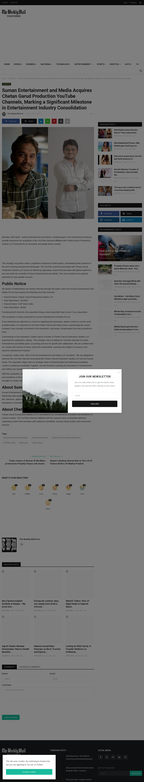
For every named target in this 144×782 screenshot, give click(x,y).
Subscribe (95, 404)
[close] (53, 757)
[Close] (118, 372)
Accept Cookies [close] (29, 772)
